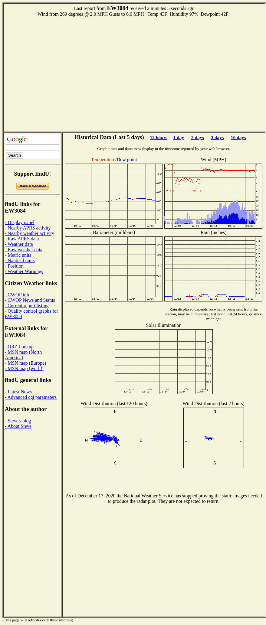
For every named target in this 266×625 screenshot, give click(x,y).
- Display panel (19, 222)
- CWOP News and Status (30, 300)
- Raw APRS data (22, 238)
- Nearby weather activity (29, 233)
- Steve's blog (18, 420)
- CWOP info (18, 294)
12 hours (158, 137)
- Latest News (18, 391)
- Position (14, 266)
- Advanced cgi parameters (31, 397)
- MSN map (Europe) (25, 363)
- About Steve (18, 426)
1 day (178, 137)
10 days (238, 137)
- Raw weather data (23, 249)
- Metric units (18, 255)
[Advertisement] (56, 73)
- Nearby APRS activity (28, 227)
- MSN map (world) (24, 368)
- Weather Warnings (24, 271)
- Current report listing (26, 305)
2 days (197, 137)
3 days (217, 137)
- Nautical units (20, 260)
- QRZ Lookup (19, 346)
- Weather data (19, 244)
